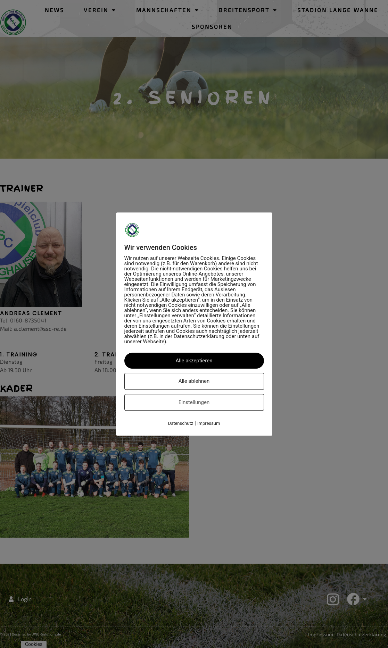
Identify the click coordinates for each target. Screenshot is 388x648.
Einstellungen (194, 402)
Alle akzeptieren (194, 360)
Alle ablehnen (194, 381)
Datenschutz (180, 423)
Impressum (208, 423)
